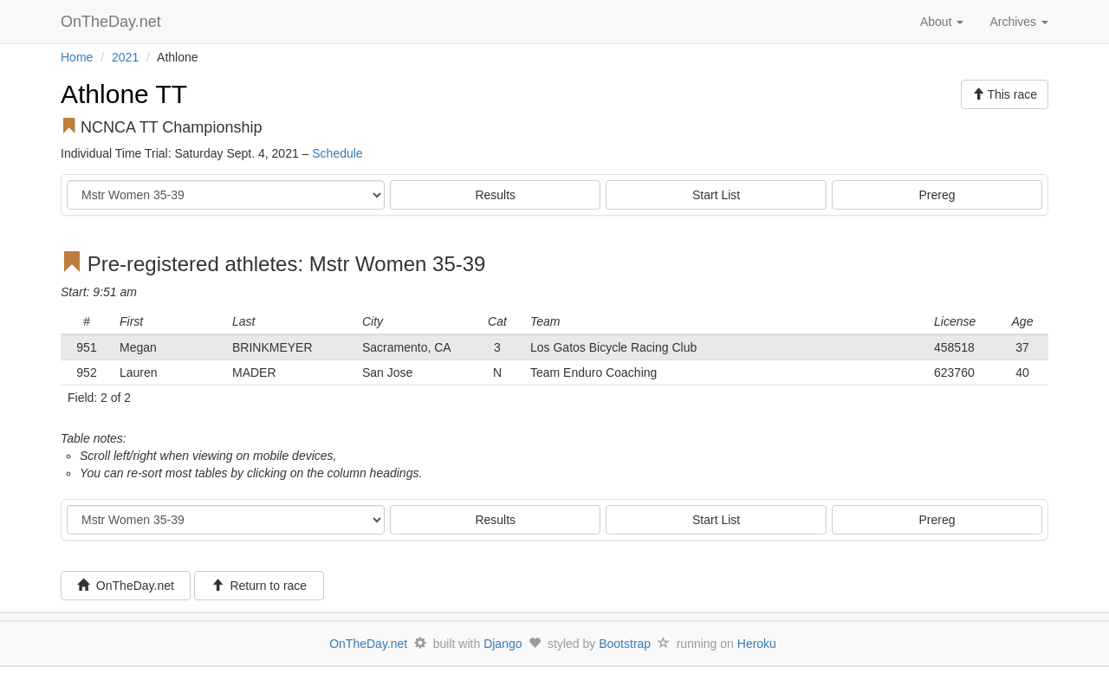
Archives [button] (1018, 22)
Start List (716, 195)
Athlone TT (124, 94)
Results (495, 195)
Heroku (756, 644)
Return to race (259, 586)
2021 (125, 57)
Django (502, 644)
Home (77, 57)
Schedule (337, 153)
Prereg (937, 195)
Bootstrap (625, 644)
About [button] (941, 22)
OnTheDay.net (113, 21)
